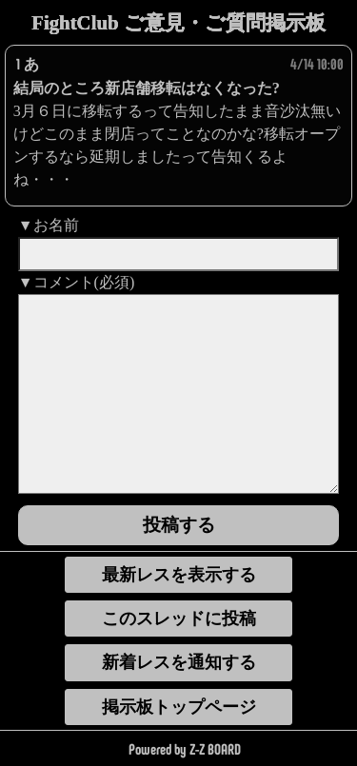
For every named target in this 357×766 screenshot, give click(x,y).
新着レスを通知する (179, 662)
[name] (179, 254)
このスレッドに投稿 (179, 618)
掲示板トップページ (179, 707)
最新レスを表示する (179, 574)
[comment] (179, 394)
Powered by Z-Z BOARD (185, 748)
